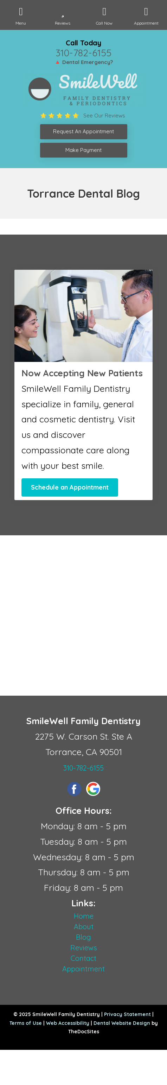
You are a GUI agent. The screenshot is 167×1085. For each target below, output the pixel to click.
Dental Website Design (122, 1023)
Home (84, 916)
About (84, 926)
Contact (83, 958)
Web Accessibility (67, 1023)
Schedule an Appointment (70, 487)
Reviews (83, 947)
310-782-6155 (83, 53)
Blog (83, 937)
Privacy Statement (127, 1014)
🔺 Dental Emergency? (83, 62)
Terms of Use (25, 1023)
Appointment (83, 968)
